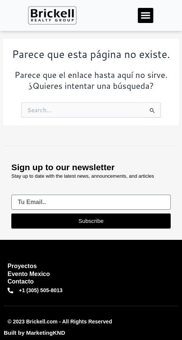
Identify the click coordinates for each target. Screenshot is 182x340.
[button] (145, 15)
